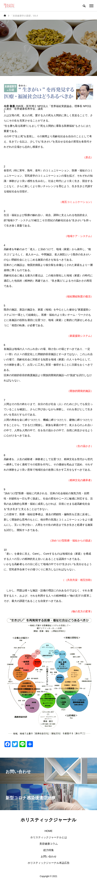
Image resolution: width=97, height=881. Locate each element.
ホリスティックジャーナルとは (48, 837)
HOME (49, 831)
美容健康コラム (48, 843)
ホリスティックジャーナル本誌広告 (49, 863)
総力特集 (48, 850)
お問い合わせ (48, 856)
